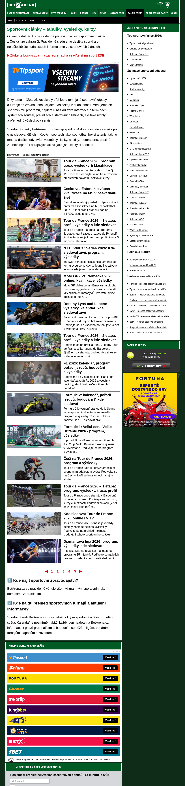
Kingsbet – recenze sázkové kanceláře (148, 327)
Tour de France (137, 127)
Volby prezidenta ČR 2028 (142, 259)
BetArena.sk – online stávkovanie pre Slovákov (86, 708)
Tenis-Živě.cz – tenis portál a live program (34, 708)
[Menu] (175, 5)
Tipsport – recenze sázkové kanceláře (148, 289)
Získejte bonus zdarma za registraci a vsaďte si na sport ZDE (57, 55)
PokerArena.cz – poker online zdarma (32, 725)
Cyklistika (21, 20)
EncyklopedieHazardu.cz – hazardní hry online (86, 692)
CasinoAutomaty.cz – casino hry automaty (84, 697)
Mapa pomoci (100, 772)
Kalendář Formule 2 (139, 192)
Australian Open (137, 105)
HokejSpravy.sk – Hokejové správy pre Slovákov (87, 719)
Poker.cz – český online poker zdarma (32, 730)
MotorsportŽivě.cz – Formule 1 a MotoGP (33, 714)
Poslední (81, 571)
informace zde (69, 765)
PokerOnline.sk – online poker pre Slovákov (85, 735)
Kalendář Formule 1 (139, 54)
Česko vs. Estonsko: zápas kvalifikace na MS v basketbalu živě (90, 193)
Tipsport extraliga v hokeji (142, 43)
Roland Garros (137, 111)
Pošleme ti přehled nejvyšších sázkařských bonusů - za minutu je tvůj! (59, 653)
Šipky (9, 20)
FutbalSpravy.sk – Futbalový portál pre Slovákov (87, 725)
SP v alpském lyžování (140, 149)
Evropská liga (136, 84)
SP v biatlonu (136, 143)
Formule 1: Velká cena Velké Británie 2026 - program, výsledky (88, 431)
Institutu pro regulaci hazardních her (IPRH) (93, 750)
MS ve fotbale (136, 65)
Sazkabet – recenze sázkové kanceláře (148, 300)
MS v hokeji (135, 59)
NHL (132, 94)
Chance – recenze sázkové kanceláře (148, 305)
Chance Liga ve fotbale (141, 48)
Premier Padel (136, 224)
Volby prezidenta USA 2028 (143, 265)
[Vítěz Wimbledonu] (133, 355)
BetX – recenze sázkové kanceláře (146, 322)
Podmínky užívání (58, 780)
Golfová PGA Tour (138, 176)
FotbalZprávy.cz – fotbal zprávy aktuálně (33, 697)
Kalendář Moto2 (137, 197)
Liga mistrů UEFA (138, 78)
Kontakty (19, 780)
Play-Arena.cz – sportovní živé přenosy (32, 719)
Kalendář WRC (137, 219)
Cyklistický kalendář (139, 159)
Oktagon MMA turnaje (140, 241)
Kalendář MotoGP (138, 138)
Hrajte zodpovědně (16, 761)
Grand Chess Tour (138, 246)
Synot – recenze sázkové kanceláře (147, 311)
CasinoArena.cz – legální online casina (32, 735)
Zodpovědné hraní (154, 750)
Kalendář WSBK (137, 214)
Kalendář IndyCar (138, 203)
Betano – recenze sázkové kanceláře (147, 294)
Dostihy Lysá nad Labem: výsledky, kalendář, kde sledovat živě (85, 308)
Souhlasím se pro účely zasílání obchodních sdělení (54, 667)
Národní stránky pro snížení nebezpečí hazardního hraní (135, 772)
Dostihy (33, 20)
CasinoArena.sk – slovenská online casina (84, 730)
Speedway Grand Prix (140, 208)
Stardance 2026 (137, 270)
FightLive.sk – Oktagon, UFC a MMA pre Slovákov (88, 714)
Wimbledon (135, 116)
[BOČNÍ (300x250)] (150, 426)
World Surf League (139, 230)
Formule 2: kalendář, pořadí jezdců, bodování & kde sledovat (87, 399)
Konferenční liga (137, 89)
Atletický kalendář (138, 165)
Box (43, 20)
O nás (8, 780)
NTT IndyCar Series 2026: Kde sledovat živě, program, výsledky (89, 252)
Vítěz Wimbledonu (151, 357)
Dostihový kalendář (139, 186)
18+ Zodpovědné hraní (121, 780)
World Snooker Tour (139, 170)
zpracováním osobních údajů (43, 667)
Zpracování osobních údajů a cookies (88, 780)
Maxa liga (134, 100)
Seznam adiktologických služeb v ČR (75, 772)
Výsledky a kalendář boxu (142, 235)
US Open (134, 121)
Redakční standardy (36, 780)
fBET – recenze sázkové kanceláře (146, 332)
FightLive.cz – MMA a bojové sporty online (34, 692)
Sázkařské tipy (136, 345)
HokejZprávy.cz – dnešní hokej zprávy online (35, 703)
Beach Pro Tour (137, 181)
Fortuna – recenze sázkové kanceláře (148, 284)
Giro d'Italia (135, 132)
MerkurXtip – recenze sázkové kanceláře (149, 316)
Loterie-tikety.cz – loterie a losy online (82, 703)
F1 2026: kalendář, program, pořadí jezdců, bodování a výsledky (88, 367)
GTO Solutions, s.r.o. (148, 780)
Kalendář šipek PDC (139, 154)
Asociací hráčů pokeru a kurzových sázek (28, 754)
